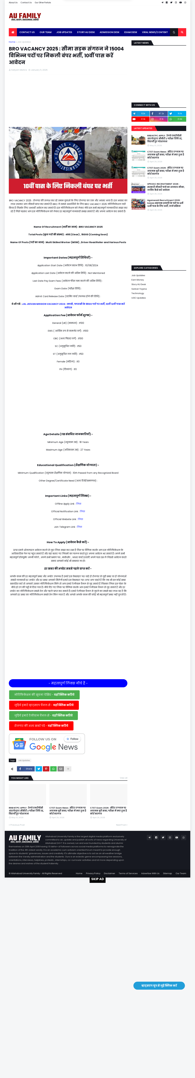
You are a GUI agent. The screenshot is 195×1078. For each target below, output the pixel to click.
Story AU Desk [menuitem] (86, 32)
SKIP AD (97, 879)
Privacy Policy (93, 873)
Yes (113, 8)
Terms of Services (128, 873)
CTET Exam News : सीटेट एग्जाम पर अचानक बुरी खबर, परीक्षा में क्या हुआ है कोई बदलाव (67, 810)
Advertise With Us (150, 873)
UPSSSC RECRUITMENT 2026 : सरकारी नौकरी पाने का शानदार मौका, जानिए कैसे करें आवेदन (166, 187)
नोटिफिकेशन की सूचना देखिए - (44, 695)
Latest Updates (143, 128)
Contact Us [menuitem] (27, 32)
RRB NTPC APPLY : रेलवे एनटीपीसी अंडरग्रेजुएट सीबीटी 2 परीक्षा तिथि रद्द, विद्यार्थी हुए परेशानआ (26, 810)
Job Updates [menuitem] (64, 32)
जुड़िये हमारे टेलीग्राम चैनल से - (43, 715)
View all (123, 777)
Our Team (181, 873)
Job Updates (24, 41)
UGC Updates (138, 297)
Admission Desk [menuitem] (109, 32)
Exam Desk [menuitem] (130, 32)
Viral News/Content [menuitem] (155, 32)
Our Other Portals (43, 2)
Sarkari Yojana (139, 288)
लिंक (78, 503)
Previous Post (17, 824)
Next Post (121, 824)
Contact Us (26, 2)
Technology (137, 293)
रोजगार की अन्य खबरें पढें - (41, 726)
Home (12, 41)
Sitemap (167, 873)
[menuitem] (13, 32)
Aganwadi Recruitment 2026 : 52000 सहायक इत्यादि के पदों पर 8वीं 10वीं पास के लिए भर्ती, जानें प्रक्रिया (165, 203)
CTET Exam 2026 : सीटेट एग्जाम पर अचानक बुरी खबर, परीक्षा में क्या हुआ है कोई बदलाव (108, 810)
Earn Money (137, 279)
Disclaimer (109, 873)
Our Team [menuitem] (45, 32)
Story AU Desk (138, 284)
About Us (13, 2)
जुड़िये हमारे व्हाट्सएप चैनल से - (44, 705)
